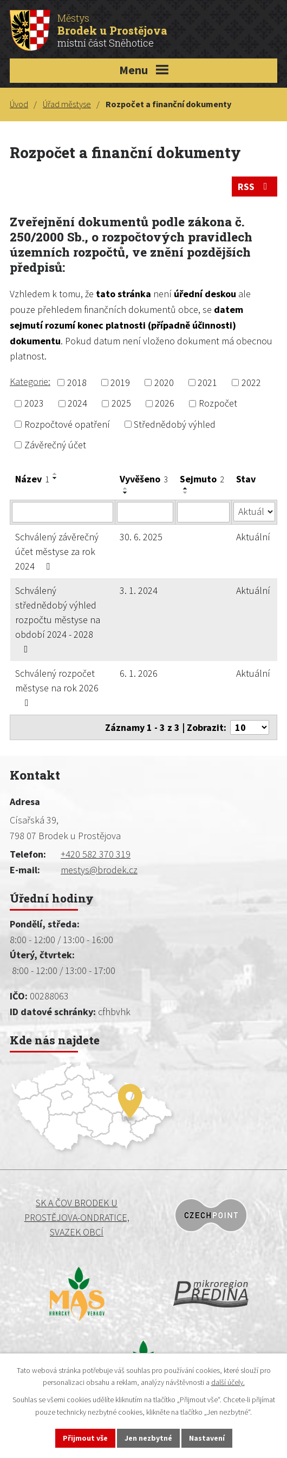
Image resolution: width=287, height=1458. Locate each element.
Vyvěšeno (144, 479)
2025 (121, 403)
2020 (164, 382)
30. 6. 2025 (141, 537)
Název (32, 479)
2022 (251, 382)
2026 (164, 403)
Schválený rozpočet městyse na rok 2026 (57, 687)
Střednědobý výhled (175, 424)
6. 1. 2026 (139, 673)
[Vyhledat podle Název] (62, 512)
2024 (77, 403)
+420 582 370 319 (96, 854)
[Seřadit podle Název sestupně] (55, 478)
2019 (120, 382)
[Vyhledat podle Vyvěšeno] (145, 512)
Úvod (19, 104)
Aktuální (253, 537)
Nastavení (207, 1438)
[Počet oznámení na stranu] (249, 727)
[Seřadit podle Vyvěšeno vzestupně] (126, 488)
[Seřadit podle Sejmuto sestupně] (186, 493)
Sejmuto (202, 479)
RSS (255, 186)
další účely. (228, 1383)
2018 (77, 382)
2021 (207, 382)
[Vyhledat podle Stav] (254, 511)
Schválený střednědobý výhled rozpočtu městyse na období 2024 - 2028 (57, 619)
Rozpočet (218, 403)
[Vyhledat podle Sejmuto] (203, 512)
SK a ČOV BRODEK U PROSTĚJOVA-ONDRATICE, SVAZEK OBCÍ (76, 1217)
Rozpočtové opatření (67, 424)
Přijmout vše (85, 1438)
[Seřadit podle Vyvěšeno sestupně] (126, 493)
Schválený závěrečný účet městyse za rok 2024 (57, 551)
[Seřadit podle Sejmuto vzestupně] (186, 488)
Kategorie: (30, 381)
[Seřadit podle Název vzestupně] (55, 474)
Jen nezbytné (148, 1438)
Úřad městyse (67, 104)
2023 (34, 403)
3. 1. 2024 (139, 590)
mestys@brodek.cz (99, 870)
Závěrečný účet (55, 445)
